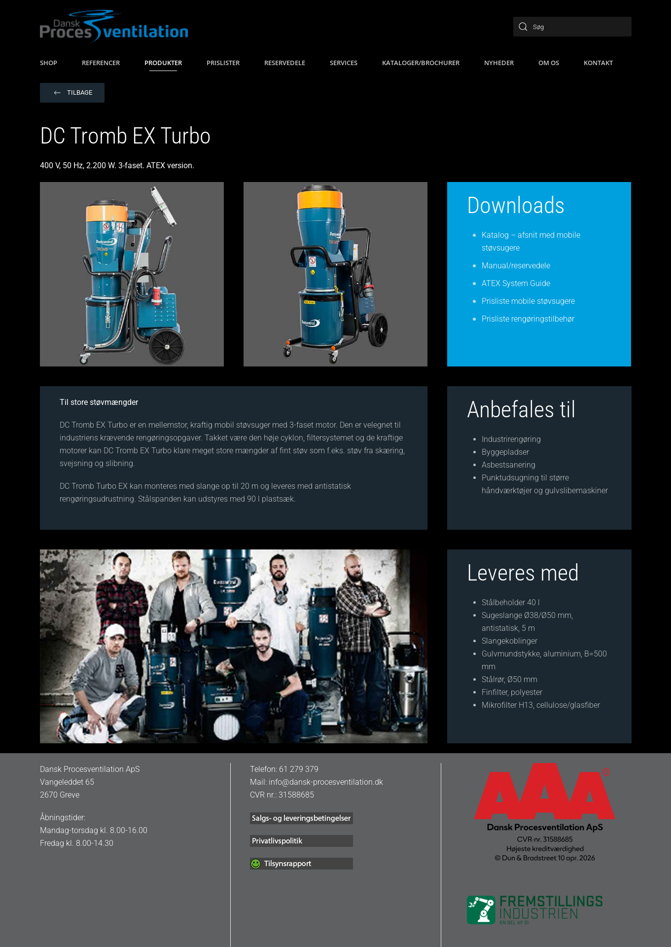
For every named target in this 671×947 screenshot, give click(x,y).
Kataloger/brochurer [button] (420, 62)
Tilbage (72, 93)
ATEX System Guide (516, 283)
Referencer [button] (101, 62)
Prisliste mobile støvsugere (528, 301)
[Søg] (572, 26)
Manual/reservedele (516, 265)
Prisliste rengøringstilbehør (528, 319)
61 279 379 (298, 769)
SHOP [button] (48, 62)
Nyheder (499, 62)
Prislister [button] (223, 62)
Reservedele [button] (284, 62)
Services (343, 62)
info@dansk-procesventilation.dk (326, 782)
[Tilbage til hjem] (114, 26)
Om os (548, 62)
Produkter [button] (163, 62)
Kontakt (598, 62)
